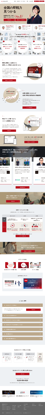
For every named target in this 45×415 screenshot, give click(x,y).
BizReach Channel (41, 405)
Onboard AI (25, 409)
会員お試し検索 (14, 405)
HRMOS (25, 405)
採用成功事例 (13, 409)
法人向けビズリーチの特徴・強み (6, 409)
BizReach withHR (34, 405)
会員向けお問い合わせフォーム (23, 382)
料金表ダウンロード (4, 405)
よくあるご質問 (19, 405)
